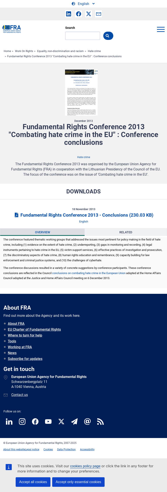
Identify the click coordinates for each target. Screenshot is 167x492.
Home (7, 51)
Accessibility (87, 449)
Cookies (48, 449)
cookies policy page (85, 466)
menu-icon (160, 29)
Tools (12, 341)
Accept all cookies (33, 482)
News (12, 353)
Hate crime (94, 51)
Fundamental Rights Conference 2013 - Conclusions (83, 215)
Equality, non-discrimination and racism (60, 51)
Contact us (19, 395)
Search (70, 27)
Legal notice (32, 449)
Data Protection (66, 449)
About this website (14, 449)
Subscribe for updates (25, 359)
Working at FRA (20, 347)
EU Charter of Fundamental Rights (34, 329)
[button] (68, 14)
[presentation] (42, 232)
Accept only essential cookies (78, 482)
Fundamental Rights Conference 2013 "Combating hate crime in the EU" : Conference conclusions (64, 56)
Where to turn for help (25, 335)
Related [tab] (125, 232)
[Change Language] (83, 4)
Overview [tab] (42, 232)
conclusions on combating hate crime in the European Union (88, 273)
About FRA (16, 324)
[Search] (82, 36)
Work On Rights (24, 51)
